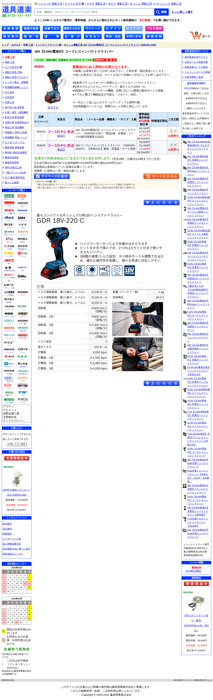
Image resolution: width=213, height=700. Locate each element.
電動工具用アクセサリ (15, 77)
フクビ (23, 395)
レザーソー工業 (9, 288)
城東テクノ (9, 395)
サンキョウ (9, 352)
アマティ (17, 406)
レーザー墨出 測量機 (15, 82)
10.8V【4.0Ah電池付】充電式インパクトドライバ (197, 267)
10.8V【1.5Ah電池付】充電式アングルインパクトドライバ (197, 382)
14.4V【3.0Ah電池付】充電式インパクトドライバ (197, 404)
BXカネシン (9, 367)
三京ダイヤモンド (9, 235)
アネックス (22, 220)
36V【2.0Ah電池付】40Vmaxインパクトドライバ (198, 304)
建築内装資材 (11, 157)
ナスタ (23, 381)
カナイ (23, 359)
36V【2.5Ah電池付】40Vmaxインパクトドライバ (198, 171)
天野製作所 (17, 417)
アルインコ (9, 338)
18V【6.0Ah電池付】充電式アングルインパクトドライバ (198, 223)
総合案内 (7, 523)
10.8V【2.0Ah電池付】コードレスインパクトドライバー (197, 452)
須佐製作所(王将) (9, 270)
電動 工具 (9, 62)
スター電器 (22, 324)
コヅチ (23, 295)
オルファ (23, 316)
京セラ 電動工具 (118, 3)
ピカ (9, 345)
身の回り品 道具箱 (13, 107)
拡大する (53, 106)
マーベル (23, 256)
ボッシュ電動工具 (9, 213)
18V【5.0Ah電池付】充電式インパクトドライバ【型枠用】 (198, 511)
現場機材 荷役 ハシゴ (15, 137)
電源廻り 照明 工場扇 (15, 132)
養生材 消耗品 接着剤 (15, 152)
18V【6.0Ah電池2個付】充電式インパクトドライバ (197, 160)
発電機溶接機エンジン (15, 87)
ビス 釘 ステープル (14, 142)
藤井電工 (9, 302)
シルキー (23, 279)
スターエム (9, 242)
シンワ (23, 309)
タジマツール (9, 309)
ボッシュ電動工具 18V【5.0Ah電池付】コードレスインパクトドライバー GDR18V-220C (110, 45)
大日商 (9, 249)
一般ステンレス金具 (14, 172)
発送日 (61, 134)
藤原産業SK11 (22, 249)
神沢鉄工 (23, 242)
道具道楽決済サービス (195, 57)
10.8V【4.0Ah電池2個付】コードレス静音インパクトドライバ (198, 234)
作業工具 (8, 102)
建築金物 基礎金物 (13, 147)
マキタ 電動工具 (96, 3)
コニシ (9, 388)
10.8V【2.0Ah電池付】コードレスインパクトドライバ (197, 426)
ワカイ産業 (9, 402)
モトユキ (9, 227)
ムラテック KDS (9, 316)
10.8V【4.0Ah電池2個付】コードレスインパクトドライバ (198, 201)
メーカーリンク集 (12, 538)
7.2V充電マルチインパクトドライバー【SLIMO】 (197, 522)
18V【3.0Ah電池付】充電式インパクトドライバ (198, 326)
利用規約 (7, 533)
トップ (5, 45)
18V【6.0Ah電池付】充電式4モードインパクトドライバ (198, 278)
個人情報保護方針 (12, 543)
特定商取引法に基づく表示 (16, 548)
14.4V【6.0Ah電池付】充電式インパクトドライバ (197, 360)
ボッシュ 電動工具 (141, 3)
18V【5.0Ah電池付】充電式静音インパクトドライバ (198, 349)
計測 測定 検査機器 (15, 112)
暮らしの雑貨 (11, 182)
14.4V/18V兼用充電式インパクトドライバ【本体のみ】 (198, 371)
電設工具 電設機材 (13, 127)
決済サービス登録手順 (195, 62)
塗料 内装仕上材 (12, 167)
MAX (22, 199)
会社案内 (7, 528)
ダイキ (23, 352)
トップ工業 (9, 256)
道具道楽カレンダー (13, 553)
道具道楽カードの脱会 (195, 67)
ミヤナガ (23, 235)
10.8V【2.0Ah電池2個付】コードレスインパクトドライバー (198, 393)
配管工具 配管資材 (13, 117)
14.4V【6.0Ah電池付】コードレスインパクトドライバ (197, 315)
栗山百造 (23, 367)
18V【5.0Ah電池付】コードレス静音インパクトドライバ (198, 212)
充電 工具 (28, 45)
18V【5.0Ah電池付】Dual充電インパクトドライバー (198, 463)
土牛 (22, 270)
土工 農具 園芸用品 (14, 177)
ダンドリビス (22, 388)
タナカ (9, 359)
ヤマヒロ (23, 402)
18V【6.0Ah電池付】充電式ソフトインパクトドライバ (198, 182)
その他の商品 (193, 570)
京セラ (23, 206)
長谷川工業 (22, 338)
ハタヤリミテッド (9, 331)
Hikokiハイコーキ (9, 199)
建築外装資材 (11, 162)
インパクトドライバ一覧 (48, 45)
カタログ (16, 45)
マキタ (9, 206)
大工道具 (8, 92)
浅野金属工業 (22, 374)
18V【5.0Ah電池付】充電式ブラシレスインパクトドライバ (198, 489)
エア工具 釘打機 (12, 67)
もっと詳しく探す (182, 12)
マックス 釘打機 (74, 3)
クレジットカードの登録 (196, 72)
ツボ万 (23, 227)
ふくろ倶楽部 (9, 295)
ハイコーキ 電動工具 (49, 3)
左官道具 (8, 97)
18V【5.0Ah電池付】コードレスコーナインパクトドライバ (198, 256)
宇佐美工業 (9, 381)
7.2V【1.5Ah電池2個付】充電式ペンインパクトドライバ (198, 415)
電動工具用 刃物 (12, 72)
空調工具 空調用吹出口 (16, 122)
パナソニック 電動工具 (168, 3)
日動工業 (23, 331)
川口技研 (9, 374)
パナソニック (22, 213)
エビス (9, 324)
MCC (9, 263)
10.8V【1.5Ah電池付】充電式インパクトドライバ (197, 245)
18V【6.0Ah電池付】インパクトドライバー (198, 337)
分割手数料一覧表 (193, 77)
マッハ (9, 220)
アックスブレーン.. (17, 421)
